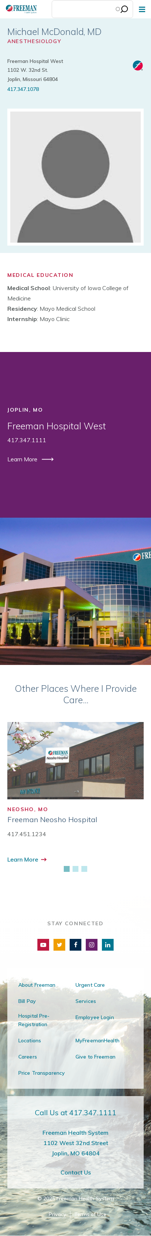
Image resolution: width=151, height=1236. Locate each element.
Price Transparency (41, 1073)
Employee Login (95, 1017)
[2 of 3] (75, 869)
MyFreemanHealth (97, 1040)
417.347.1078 (23, 89)
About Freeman (37, 985)
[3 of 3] (84, 869)
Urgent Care (90, 985)
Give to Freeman (95, 1056)
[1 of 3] (67, 869)
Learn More (23, 459)
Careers (27, 1056)
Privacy (57, 1214)
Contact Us (75, 1172)
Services (86, 1001)
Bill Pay (27, 1001)
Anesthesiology (34, 41)
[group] (75, 793)
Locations (29, 1040)
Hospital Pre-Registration (34, 1020)
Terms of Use (90, 1214)
